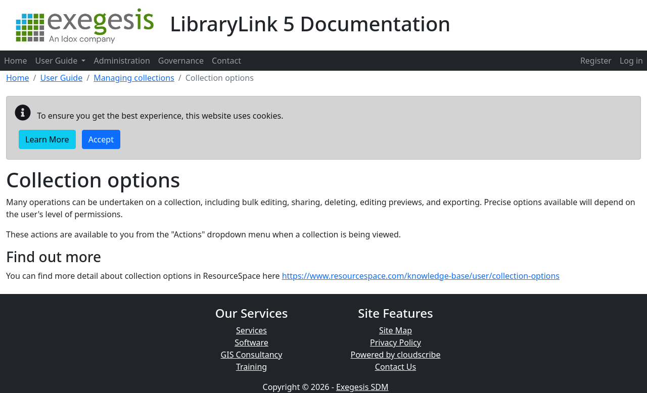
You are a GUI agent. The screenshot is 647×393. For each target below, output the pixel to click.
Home (17, 77)
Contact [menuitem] (226, 60)
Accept (101, 139)
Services (251, 330)
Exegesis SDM (362, 386)
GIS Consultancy (252, 354)
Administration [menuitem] (122, 60)
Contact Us (395, 366)
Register (596, 60)
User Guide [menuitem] (60, 60)
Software (251, 342)
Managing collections (134, 77)
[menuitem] (596, 61)
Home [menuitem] (15, 60)
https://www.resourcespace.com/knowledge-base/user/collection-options (421, 275)
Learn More (47, 139)
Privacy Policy (395, 342)
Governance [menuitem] (181, 60)
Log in (631, 60)
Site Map (395, 330)
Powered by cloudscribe (396, 354)
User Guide (61, 77)
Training (251, 366)
